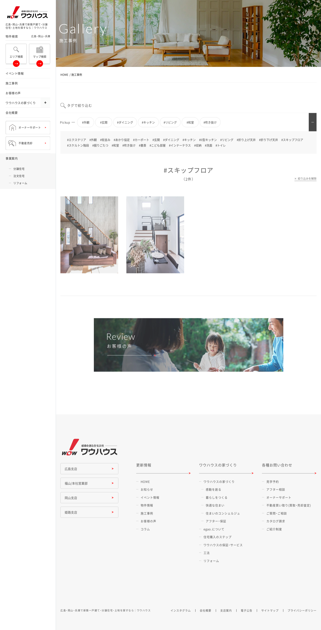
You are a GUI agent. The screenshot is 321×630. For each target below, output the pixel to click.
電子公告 (246, 614)
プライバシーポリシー (302, 614)
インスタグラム (181, 614)
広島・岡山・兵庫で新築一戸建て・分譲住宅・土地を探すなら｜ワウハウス (105, 614)
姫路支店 (71, 516)
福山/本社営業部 (76, 487)
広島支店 (71, 472)
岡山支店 (71, 501)
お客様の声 (13, 93)
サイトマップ (270, 614)
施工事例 (12, 83)
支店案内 (226, 614)
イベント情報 (15, 73)
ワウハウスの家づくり (21, 103)
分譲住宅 (19, 169)
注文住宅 (19, 176)
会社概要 (12, 112)
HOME (64, 75)
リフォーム (20, 183)
